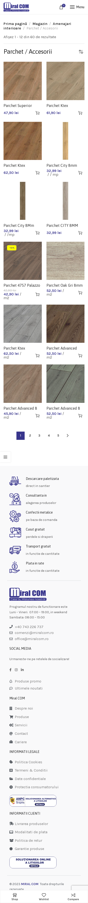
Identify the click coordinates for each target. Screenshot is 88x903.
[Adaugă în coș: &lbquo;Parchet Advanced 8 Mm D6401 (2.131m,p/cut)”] (37, 415)
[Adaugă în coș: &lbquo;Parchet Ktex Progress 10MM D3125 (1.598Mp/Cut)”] (37, 172)
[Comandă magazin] (80, 51)
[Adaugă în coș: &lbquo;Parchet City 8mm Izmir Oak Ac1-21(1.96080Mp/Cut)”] (80, 172)
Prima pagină (15, 23)
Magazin (39, 23)
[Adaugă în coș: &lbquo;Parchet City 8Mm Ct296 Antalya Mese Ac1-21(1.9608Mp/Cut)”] (37, 233)
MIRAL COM (29, 884)
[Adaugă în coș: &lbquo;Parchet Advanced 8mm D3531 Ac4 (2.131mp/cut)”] (80, 355)
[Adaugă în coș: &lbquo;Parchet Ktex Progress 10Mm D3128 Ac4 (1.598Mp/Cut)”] (80, 113)
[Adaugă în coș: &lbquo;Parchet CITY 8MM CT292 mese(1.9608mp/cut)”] (80, 233)
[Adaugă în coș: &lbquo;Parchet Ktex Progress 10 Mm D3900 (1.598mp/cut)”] (37, 355)
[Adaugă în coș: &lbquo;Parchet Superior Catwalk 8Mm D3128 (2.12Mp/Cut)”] (37, 113)
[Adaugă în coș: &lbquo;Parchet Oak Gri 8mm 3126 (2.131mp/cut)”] (80, 292)
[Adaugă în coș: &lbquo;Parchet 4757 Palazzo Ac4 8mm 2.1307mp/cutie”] (37, 294)
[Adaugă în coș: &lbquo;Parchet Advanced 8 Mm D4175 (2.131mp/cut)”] (80, 415)
